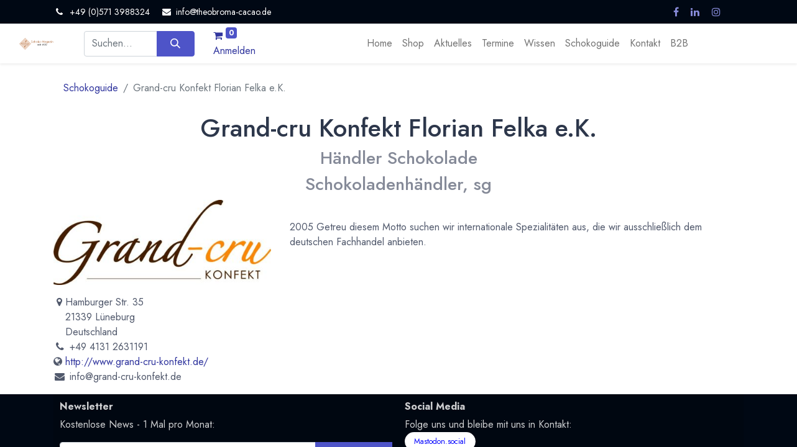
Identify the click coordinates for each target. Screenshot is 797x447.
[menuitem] (379, 43)
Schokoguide (90, 88)
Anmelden (234, 50)
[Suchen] (176, 43)
